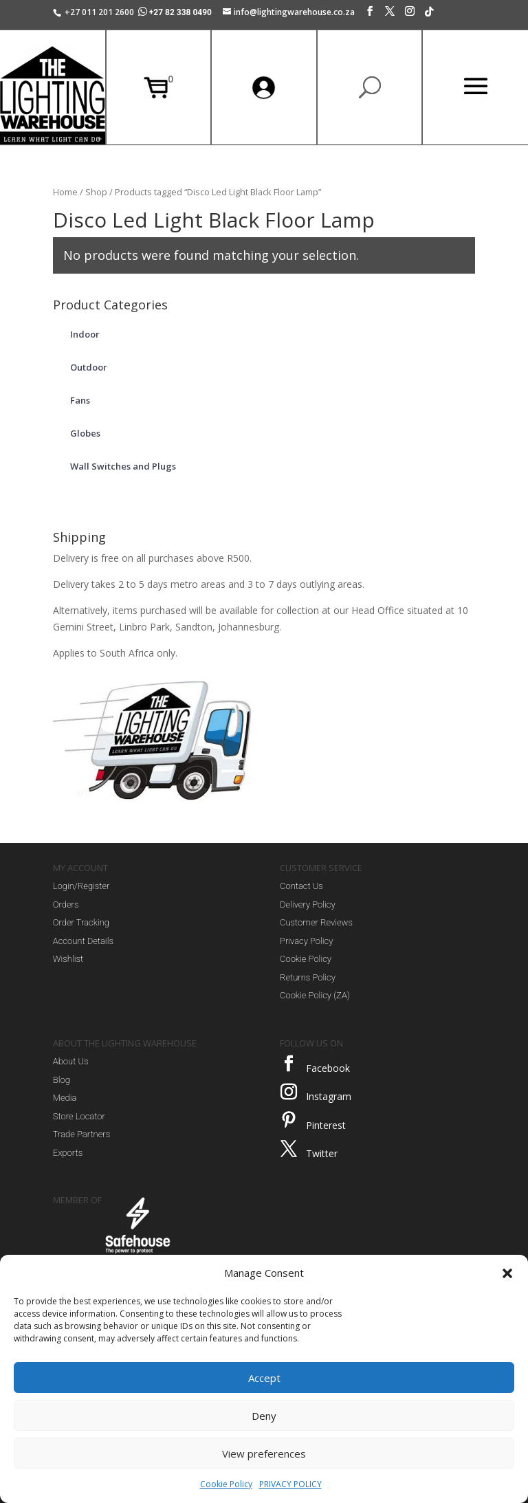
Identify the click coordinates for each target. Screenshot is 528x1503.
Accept (264, 1378)
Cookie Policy (226, 1484)
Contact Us (301, 886)
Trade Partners (81, 1134)
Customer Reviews (316, 922)
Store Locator (79, 1116)
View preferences (264, 1453)
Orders (66, 904)
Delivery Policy (308, 904)
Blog (61, 1080)
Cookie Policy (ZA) (315, 995)
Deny (264, 1416)
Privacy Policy (306, 941)
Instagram (328, 1096)
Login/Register (81, 886)
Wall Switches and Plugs (123, 466)
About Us (71, 1061)
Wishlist (68, 959)
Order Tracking (81, 922)
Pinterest (326, 1125)
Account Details (83, 941)
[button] (507, 1273)
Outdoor (88, 367)
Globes (85, 433)
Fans (80, 400)
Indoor (85, 334)
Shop (96, 192)
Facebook (328, 1068)
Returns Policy (308, 977)
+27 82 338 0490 (176, 12)
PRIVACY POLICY (290, 1484)
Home (65, 192)
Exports (67, 1153)
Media (65, 1098)
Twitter (322, 1153)
